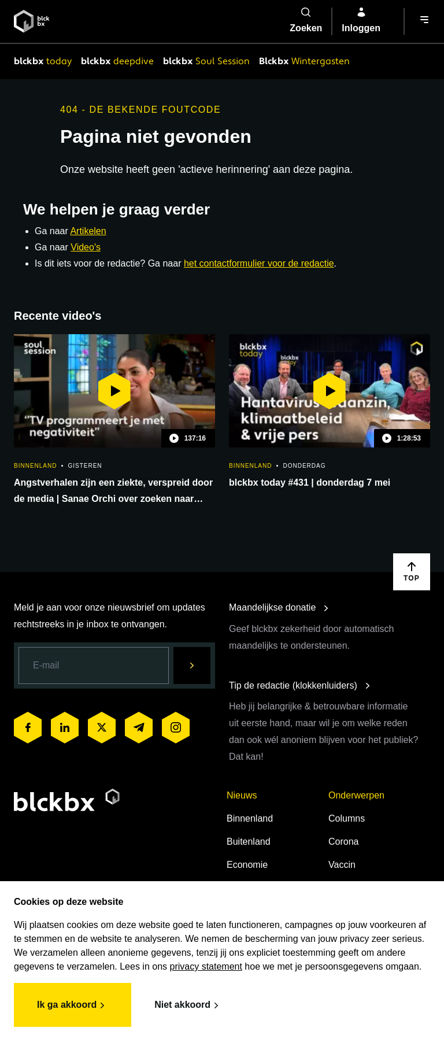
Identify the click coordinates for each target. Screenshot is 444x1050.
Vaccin (342, 865)
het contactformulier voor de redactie (259, 263)
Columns (346, 818)
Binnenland (250, 818)
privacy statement (206, 966)
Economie (247, 865)
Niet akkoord (188, 1005)
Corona (343, 841)
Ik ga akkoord (72, 1005)
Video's (86, 247)
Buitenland (249, 841)
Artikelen (88, 231)
